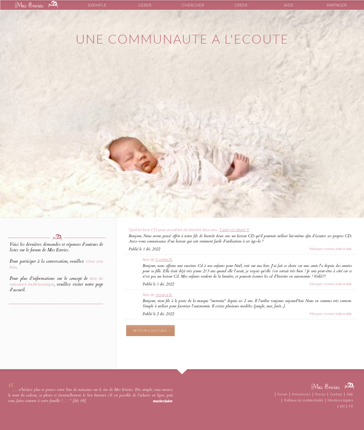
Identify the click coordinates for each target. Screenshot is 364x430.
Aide (350, 394)
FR (351, 406)
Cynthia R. (164, 259)
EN (342, 406)
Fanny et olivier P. (234, 229)
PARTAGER (337, 5)
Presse (320, 394)
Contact (336, 394)
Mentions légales (340, 400)
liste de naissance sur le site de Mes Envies (99, 389)
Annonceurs (301, 394)
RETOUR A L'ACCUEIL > (151, 330)
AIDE (288, 5)
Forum (282, 394)
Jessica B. (163, 294)
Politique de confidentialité (303, 400)
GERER (144, 5)
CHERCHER (193, 5)
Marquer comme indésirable (331, 249)
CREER (240, 5)
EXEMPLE (97, 5)
